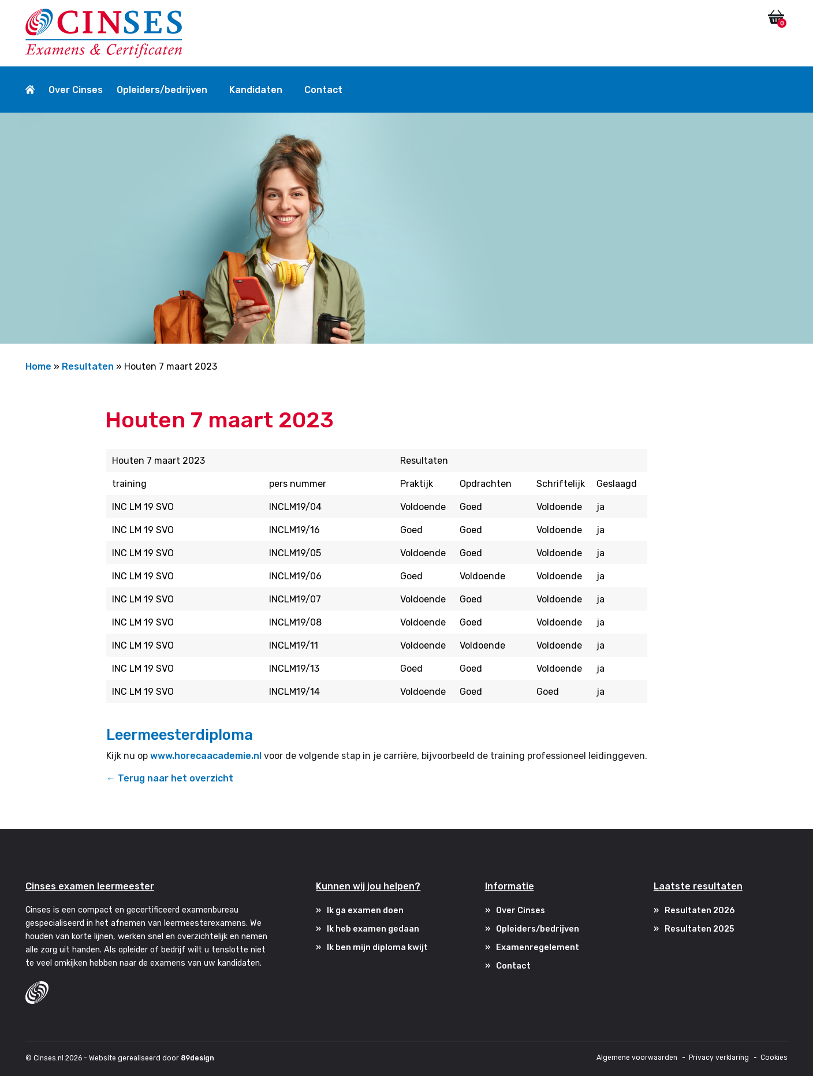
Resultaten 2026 (699, 910)
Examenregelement (537, 947)
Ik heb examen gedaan (373, 929)
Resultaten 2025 (699, 929)
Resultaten (88, 366)
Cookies (774, 1057)
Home (38, 366)
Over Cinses (76, 89)
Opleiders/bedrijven (162, 89)
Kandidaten (255, 89)
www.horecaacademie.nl (206, 755)
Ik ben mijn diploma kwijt (377, 947)
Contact (323, 89)
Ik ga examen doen (365, 910)
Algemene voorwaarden (636, 1057)
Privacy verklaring (719, 1057)
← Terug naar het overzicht (169, 778)
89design (197, 1058)
